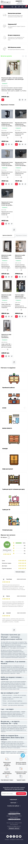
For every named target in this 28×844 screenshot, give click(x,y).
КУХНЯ (4, 408)
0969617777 (19, 1)
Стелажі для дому (7, 530)
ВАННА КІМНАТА (7, 235)
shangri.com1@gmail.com (14, 826)
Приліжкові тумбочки (8, 387)
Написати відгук (20, 572)
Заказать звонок (14, 828)
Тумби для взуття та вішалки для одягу (13, 489)
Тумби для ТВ (6, 509)
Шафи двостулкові (7, 469)
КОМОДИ (5, 448)
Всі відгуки (4, 537)
